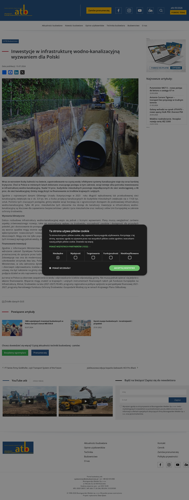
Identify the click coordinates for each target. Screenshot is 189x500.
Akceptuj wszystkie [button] (124, 268)
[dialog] (94, 250)
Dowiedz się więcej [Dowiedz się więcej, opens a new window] (84, 241)
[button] (94, 246)
